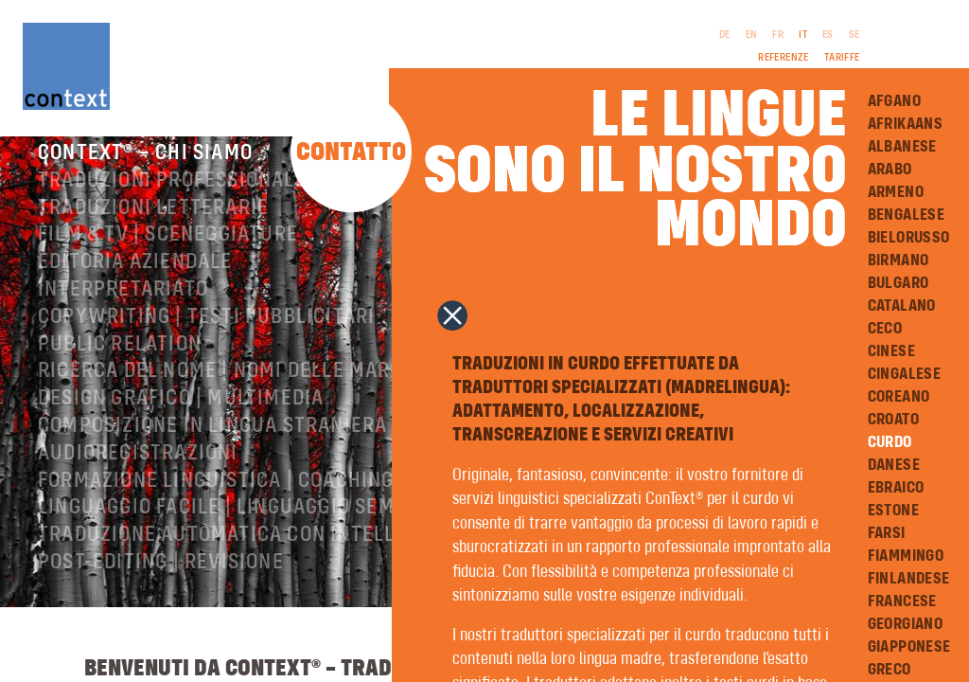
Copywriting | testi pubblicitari (206, 338)
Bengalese (906, 215)
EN (752, 35)
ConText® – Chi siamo (145, 174)
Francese (902, 601)
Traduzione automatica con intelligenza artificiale (310, 556)
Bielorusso (909, 237)
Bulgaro (898, 283)
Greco (889, 669)
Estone (893, 510)
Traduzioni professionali (170, 201)
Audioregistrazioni (138, 474)
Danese (894, 465)
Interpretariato (123, 310)
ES (828, 35)
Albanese (902, 146)
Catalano (902, 305)
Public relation (120, 365)
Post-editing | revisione (161, 583)
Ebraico (896, 487)
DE (725, 35)
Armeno (896, 192)
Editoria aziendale (135, 283)
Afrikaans (905, 124)
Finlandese (909, 578)
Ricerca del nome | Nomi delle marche (233, 392)
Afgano (894, 101)
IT (803, 35)
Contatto (351, 153)
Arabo (890, 169)
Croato (893, 419)
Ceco (885, 328)
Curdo (890, 442)
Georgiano (905, 624)
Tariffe (842, 57)
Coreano (899, 396)
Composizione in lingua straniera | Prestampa (277, 447)
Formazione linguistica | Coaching (216, 502)
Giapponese (909, 646)
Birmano (898, 260)
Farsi (887, 533)
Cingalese (905, 374)
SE (854, 35)
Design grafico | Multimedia (181, 419)
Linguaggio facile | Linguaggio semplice (243, 528)
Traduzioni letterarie (153, 229)
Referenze (783, 57)
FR (778, 35)
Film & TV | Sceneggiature (168, 255)
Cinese (891, 351)
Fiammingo (906, 556)
